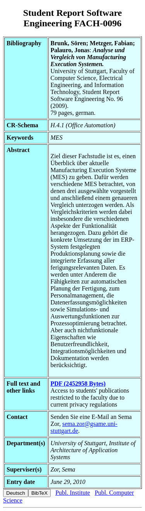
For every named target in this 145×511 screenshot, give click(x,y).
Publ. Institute (72, 492)
